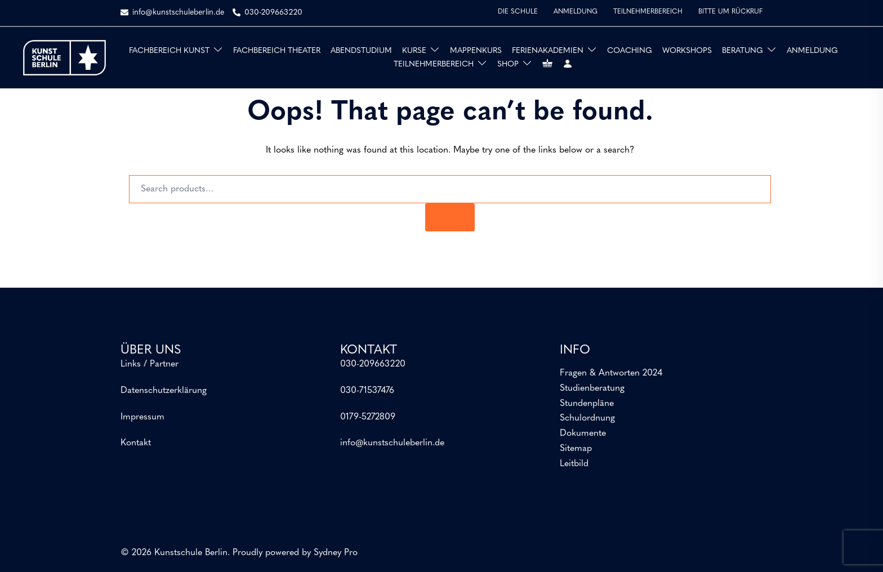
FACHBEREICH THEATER (276, 51)
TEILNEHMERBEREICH (648, 11)
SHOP (508, 64)
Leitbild (574, 463)
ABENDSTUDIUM (361, 51)
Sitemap (576, 448)
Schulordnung (587, 418)
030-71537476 (367, 390)
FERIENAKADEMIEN (547, 51)
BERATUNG (742, 51)
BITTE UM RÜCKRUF (730, 11)
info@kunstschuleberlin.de (392, 443)
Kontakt (136, 443)
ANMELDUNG (575, 11)
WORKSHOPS (687, 51)
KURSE (414, 51)
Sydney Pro (336, 552)
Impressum (142, 417)
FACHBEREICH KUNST (169, 51)
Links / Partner (150, 364)
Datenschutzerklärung (164, 390)
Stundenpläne (587, 403)
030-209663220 (372, 364)
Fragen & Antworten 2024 (611, 373)
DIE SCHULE (518, 11)
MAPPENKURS (476, 51)
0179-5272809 (367, 417)
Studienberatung (592, 388)
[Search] (450, 217)
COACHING (629, 51)
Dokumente (583, 433)
